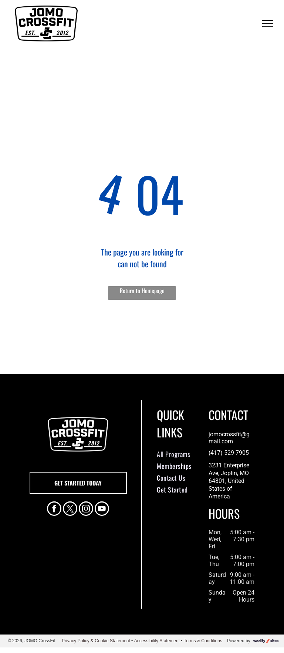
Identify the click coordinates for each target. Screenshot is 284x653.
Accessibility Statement (157, 640)
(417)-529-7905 (229, 452)
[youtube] (102, 509)
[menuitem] (180, 454)
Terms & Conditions (203, 640)
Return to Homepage (142, 290)
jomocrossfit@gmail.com (229, 438)
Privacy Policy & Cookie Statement (96, 640)
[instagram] (86, 509)
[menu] (267, 23)
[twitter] (70, 509)
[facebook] (54, 509)
